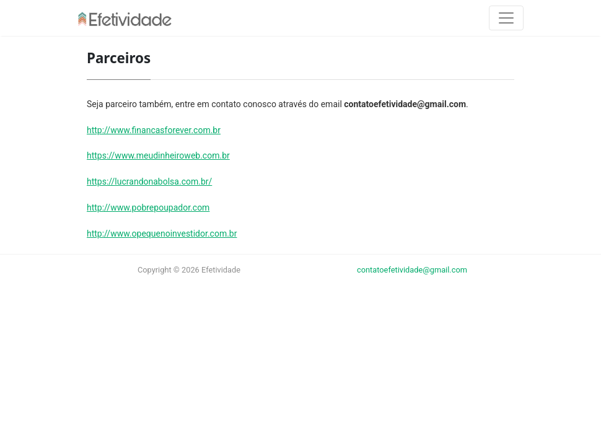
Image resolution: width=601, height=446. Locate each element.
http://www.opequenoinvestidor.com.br (162, 233)
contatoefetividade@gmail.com (412, 269)
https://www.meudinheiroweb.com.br (158, 155)
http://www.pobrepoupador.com (148, 207)
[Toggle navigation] (506, 18)
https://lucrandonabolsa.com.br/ (149, 181)
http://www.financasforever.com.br (154, 130)
